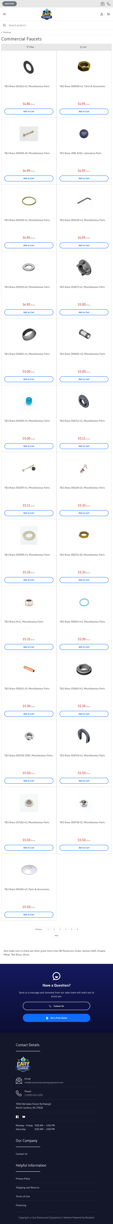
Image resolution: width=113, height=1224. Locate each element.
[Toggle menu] (4, 14)
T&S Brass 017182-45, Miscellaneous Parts (26, 822)
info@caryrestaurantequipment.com (44, 1082)
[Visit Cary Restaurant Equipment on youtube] (23, 1116)
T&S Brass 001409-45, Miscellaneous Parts (82, 220)
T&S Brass (16, 954)
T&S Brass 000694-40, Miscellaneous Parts (82, 353)
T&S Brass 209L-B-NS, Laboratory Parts (80, 153)
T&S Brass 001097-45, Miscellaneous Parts (27, 487)
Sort (83, 47)
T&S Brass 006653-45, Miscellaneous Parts (82, 621)
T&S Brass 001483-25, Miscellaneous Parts (82, 487)
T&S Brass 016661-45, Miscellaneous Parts (27, 353)
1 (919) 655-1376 (34, 1095)
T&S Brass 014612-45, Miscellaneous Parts (27, 86)
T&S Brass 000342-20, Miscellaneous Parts (27, 688)
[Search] (56, 25)
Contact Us (56, 1006)
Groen (78, 950)
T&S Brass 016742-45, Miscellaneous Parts (82, 420)
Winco (26, 954)
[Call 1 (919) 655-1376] (109, 4)
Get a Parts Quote (56, 1017)
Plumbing (7, 32)
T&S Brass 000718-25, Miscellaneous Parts (82, 822)
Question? (9, 3)
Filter (30, 47)
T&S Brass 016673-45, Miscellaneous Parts (82, 287)
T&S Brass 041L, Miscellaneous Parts (23, 621)
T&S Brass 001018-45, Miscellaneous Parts (27, 220)
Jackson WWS (89, 950)
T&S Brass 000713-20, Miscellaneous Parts (82, 554)
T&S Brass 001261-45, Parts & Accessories (26, 889)
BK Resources (66, 950)
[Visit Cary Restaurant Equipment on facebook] (17, 1116)
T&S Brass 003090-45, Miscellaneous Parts (27, 420)
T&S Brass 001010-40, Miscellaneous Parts (27, 287)
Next (56, 935)
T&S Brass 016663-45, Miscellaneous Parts (82, 688)
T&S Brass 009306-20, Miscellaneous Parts (27, 153)
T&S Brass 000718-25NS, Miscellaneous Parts (28, 755)
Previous (39, 929)
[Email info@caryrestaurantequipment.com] (102, 4)
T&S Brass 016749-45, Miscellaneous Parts (82, 755)
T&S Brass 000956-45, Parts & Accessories (82, 86)
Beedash (89, 1217)
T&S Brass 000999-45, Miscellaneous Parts (27, 554)
